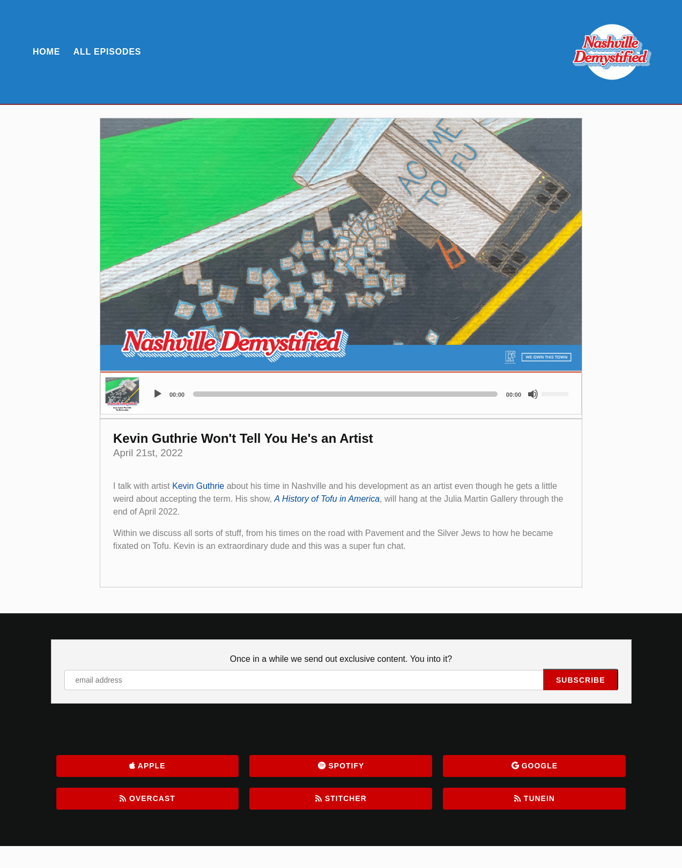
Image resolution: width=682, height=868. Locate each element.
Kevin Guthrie (198, 485)
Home (46, 51)
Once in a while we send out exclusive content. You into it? (341, 658)
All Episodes (107, 51)
